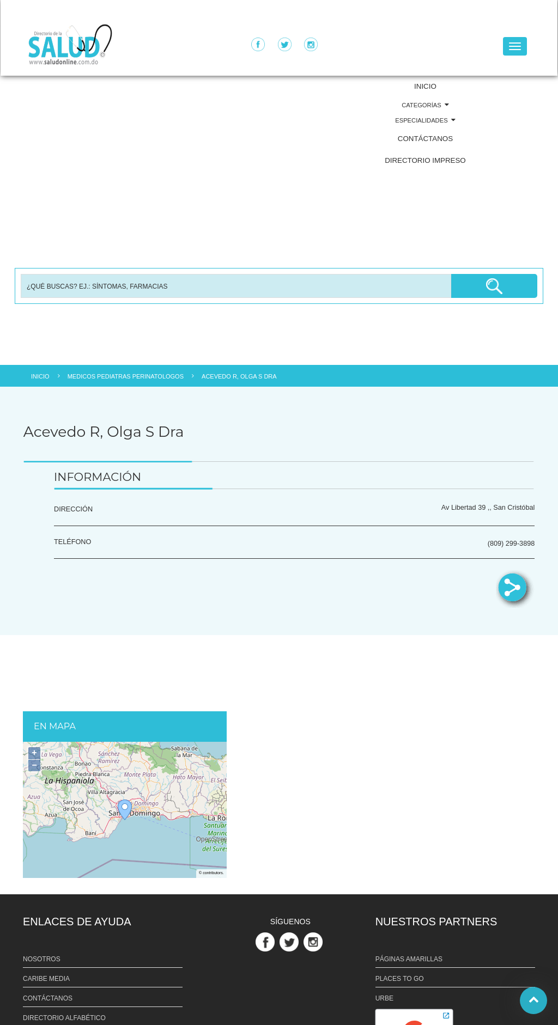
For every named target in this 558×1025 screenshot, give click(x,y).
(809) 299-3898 (511, 543)
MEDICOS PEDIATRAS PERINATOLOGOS (126, 376)
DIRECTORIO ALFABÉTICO (64, 1018)
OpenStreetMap (211, 840)
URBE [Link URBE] (384, 998)
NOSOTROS (41, 959)
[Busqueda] (236, 286)
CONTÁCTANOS (425, 139)
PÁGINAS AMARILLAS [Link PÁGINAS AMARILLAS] (408, 959)
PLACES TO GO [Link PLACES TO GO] (399, 979)
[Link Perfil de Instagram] (314, 941)
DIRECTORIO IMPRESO (425, 160)
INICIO (425, 86)
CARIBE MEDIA (46, 979)
